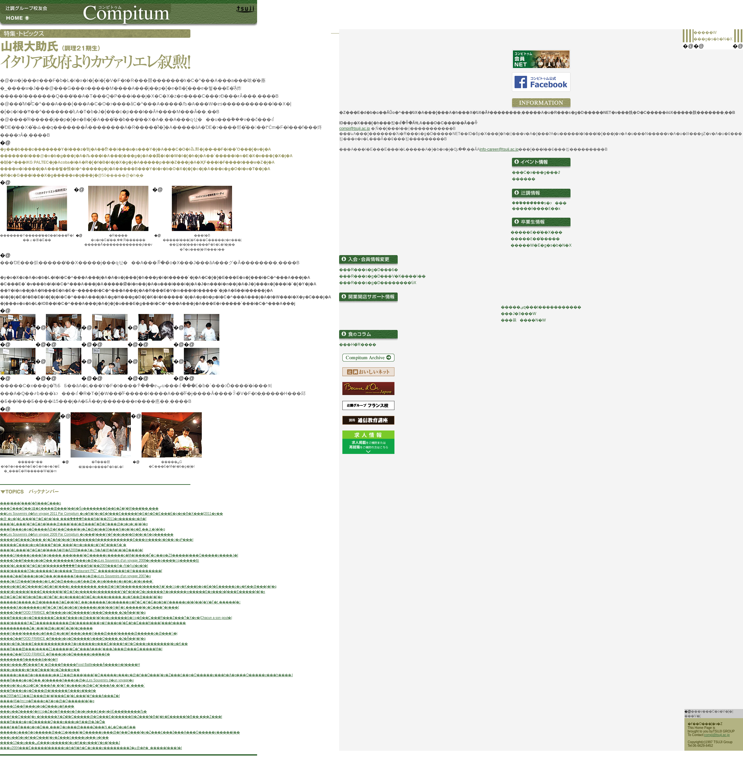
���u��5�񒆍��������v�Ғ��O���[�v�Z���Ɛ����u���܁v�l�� (54, 737)
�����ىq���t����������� (541, 307)
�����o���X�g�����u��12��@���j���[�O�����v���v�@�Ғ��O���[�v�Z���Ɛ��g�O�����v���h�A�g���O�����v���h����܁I (146, 675)
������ (523, 179)
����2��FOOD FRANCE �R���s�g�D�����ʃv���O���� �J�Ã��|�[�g (72, 638)
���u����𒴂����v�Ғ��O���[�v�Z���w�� (39, 670)
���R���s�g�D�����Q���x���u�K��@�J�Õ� (52, 722)
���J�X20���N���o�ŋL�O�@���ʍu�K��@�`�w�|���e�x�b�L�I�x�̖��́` (76, 581)
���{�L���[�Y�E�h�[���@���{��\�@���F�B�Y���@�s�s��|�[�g (74, 524)
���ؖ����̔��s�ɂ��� (539, 203)
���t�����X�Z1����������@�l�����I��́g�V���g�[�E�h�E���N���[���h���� (93, 623)
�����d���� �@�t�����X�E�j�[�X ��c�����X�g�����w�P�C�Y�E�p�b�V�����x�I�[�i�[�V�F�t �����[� (120, 602)
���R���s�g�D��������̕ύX (377, 282)
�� (514, 232)
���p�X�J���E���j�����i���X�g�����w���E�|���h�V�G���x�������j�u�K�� (94, 644)
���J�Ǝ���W (518, 313)
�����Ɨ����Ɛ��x (536, 208)
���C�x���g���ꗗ (536, 172)
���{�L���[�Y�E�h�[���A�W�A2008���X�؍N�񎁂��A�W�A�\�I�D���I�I (71, 550)
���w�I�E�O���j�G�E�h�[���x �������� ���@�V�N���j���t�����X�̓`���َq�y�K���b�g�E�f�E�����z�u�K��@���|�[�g (138, 586)
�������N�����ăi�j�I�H (29, 659)
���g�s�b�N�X (713, 39)
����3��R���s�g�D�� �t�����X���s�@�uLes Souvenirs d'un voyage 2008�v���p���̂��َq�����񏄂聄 (99, 560)
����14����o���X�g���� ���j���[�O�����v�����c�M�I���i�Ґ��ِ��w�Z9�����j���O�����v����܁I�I (119, 555)
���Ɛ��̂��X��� (540, 232)
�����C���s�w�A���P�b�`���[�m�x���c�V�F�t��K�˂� (63, 545)
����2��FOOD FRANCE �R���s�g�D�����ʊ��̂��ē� (55, 654)
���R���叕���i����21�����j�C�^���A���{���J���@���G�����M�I (81, 649)
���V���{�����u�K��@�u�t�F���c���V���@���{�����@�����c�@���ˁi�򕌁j (88, 633)
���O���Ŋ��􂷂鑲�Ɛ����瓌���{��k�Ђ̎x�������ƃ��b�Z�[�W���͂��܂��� (79, 508)
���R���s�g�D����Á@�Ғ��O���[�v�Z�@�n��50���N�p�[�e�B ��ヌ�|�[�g (82, 529)
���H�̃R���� (357, 344)
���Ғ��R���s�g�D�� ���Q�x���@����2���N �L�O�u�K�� (68, 727)
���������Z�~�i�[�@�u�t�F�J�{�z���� (46, 628)
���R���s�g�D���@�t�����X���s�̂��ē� (48, 690)
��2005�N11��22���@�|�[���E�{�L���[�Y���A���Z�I (60, 696)
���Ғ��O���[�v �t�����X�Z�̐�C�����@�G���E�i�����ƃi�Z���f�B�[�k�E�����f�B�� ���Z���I (111, 716)
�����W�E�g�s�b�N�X (541, 245)
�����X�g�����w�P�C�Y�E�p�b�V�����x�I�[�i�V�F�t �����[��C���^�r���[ (89, 607)
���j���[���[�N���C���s (30, 503)
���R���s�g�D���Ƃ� (368, 269)
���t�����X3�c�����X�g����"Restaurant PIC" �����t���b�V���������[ (81, 571)
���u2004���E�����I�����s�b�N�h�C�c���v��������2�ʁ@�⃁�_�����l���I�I (91, 748)
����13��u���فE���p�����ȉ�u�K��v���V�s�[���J (60, 743)
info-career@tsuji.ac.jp (499, 149)
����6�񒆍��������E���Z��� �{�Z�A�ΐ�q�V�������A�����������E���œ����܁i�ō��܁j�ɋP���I (96, 539)
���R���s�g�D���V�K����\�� (382, 276)
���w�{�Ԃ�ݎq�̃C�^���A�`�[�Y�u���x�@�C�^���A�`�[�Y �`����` (72, 685)
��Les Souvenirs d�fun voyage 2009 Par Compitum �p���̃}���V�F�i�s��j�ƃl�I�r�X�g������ (86, 534)
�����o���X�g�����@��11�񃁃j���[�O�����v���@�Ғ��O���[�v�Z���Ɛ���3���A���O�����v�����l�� (120, 732)
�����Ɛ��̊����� (535, 239)
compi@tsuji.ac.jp (354, 128)
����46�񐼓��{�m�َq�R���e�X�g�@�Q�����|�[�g (47, 701)
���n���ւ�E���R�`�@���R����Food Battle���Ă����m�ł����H (70, 664)
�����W (705, 32)
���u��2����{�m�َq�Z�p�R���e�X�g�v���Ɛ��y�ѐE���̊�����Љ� (73, 711)
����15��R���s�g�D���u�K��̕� (37, 706)
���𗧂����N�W (523, 320)
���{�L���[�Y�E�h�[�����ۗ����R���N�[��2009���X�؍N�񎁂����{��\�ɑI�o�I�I (74, 565)
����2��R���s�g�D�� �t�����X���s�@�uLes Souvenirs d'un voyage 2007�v (75, 576)
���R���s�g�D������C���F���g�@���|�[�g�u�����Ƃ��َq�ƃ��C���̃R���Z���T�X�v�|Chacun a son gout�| (116, 618)
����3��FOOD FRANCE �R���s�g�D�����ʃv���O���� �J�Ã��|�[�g (72, 612)
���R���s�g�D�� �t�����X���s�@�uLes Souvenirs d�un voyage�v (67, 680)
